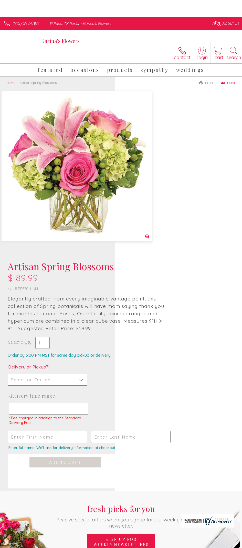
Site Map (220, 543)
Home (10, 83)
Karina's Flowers (60, 40)
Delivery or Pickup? (143, 211)
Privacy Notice (152, 543)
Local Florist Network (189, 543)
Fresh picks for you (121, 360)
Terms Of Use (122, 543)
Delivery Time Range (147, 240)
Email (228, 83)
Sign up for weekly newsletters (121, 386)
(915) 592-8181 (26, 23)
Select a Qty (135, 186)
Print (207, 83)
